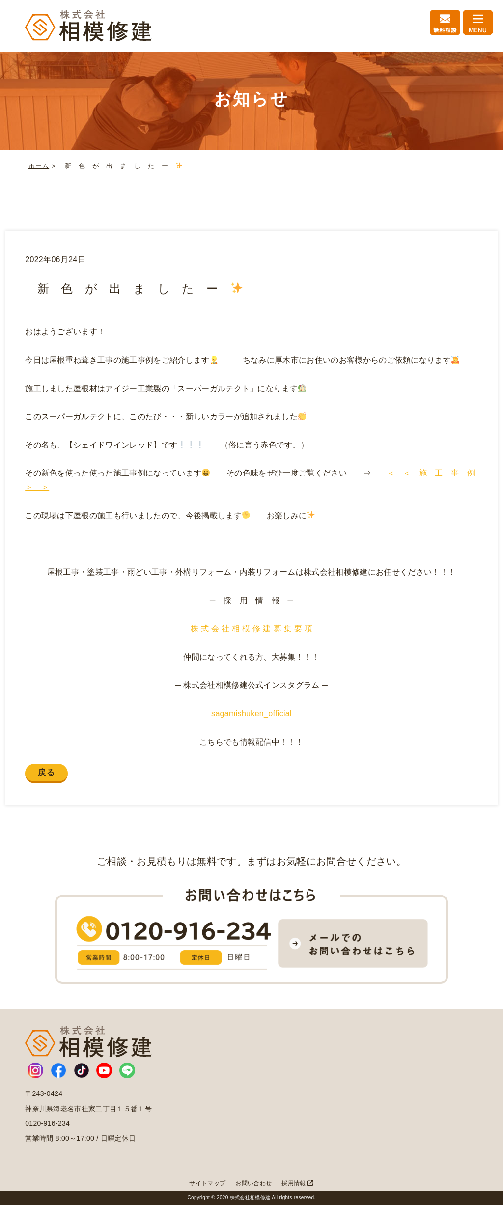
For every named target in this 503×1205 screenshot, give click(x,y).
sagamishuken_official (251, 713)
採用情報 (297, 1183)
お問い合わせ (253, 1183)
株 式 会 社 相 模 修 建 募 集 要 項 (251, 628)
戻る (46, 772)
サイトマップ (207, 1183)
